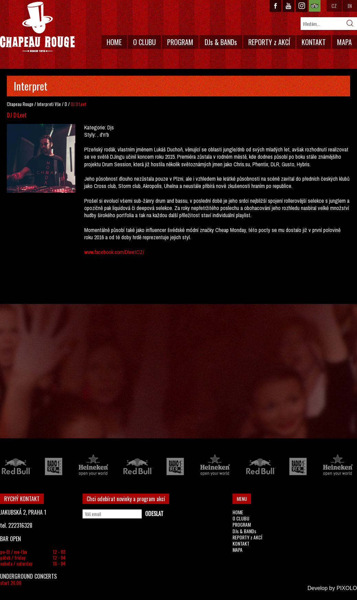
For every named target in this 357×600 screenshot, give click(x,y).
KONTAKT (314, 42)
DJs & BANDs (221, 42)
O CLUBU (144, 42)
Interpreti (45, 104)
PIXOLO (346, 588)
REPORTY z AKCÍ (269, 42)
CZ (334, 5)
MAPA (344, 42)
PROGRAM (180, 42)
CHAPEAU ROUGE (37, 27)
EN (350, 5)
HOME (114, 42)
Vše (58, 104)
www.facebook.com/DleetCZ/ (114, 252)
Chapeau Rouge (20, 104)
